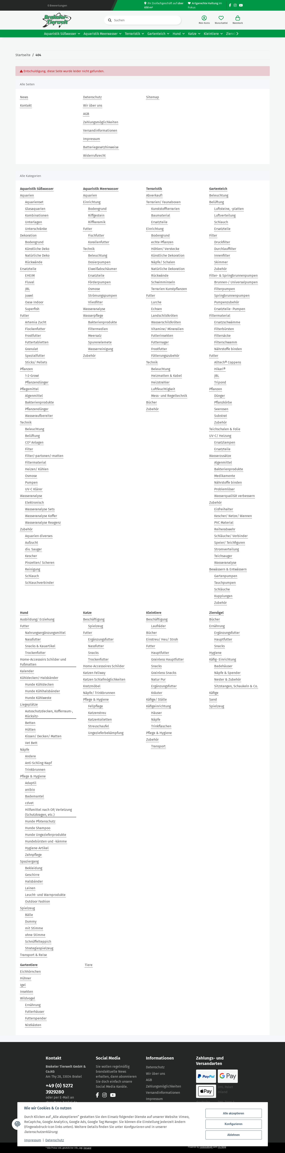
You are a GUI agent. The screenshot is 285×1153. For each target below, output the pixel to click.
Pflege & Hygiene (33, 776)
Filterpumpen (224, 289)
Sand (213, 699)
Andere (30, 756)
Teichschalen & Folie (224, 429)
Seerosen (221, 409)
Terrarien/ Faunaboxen (163, 202)
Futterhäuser (34, 1012)
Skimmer (221, 262)
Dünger (219, 396)
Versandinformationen (100, 130)
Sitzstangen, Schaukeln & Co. (236, 686)
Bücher (151, 402)
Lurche (156, 302)
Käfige (213, 693)
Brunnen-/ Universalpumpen (236, 282)
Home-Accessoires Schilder (103, 666)
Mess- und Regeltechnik (169, 396)
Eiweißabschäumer (102, 269)
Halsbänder (34, 881)
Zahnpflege (33, 855)
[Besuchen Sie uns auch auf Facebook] (230, 5)
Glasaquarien (35, 209)
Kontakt (26, 105)
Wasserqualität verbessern (234, 496)
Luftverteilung (225, 215)
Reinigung (32, 569)
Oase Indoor (34, 302)
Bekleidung (33, 868)
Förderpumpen (99, 282)
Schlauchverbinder (39, 583)
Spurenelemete (100, 342)
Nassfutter (33, 639)
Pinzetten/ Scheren (39, 563)
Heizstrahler (160, 382)
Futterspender (36, 1018)
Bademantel (34, 796)
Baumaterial (160, 215)
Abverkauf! (154, 195)
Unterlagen (33, 222)
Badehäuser (223, 666)
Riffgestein (96, 215)
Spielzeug (27, 908)
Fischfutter (96, 235)
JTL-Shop (222, 1147)
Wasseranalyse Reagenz (43, 523)
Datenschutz (92, 97)
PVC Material (223, 523)
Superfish (32, 309)
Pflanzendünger (36, 382)
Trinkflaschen (161, 726)
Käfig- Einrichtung (222, 659)
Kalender (27, 671)
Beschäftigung (93, 619)
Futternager (160, 342)
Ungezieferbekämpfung (105, 733)
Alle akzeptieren (233, 1113)
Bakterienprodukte (39, 402)
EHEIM (30, 276)
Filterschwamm (225, 342)
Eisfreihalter (223, 509)
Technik (26, 422)
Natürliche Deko (37, 255)
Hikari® (219, 369)
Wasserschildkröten (166, 322)
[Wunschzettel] (221, 20)
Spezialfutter (35, 356)
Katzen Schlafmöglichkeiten (104, 679)
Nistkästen (33, 1025)
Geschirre (32, 875)
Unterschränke (36, 229)
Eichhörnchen (30, 972)
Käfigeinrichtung (158, 706)
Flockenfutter (35, 329)
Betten (30, 723)
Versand (87, 1148)
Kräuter (156, 693)
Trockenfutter (35, 653)
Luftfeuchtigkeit (163, 389)
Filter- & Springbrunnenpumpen (233, 276)
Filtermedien (98, 329)
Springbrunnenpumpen (232, 296)
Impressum (91, 139)
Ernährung (217, 626)
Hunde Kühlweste (38, 698)
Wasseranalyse (31, 496)
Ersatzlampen (224, 442)
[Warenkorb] (238, 20)
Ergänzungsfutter (101, 639)
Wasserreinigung (100, 349)
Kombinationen (36, 215)
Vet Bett (31, 743)
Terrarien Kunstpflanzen (169, 289)
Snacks (93, 653)
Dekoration (28, 235)
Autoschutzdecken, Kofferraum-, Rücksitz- (49, 713)
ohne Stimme (35, 935)
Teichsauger (223, 556)
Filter (29, 449)
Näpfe (24, 750)
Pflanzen (26, 369)
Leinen (30, 888)
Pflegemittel (29, 389)
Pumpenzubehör (226, 302)
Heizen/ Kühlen (36, 469)
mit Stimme (34, 928)
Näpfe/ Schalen (163, 262)
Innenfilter (222, 255)
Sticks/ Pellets (36, 362)
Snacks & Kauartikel (40, 646)
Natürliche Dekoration (168, 269)
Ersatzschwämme (227, 322)
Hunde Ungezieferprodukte (45, 835)
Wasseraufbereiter (39, 416)
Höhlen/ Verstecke (165, 249)
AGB (86, 114)
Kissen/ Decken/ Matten (43, 736)
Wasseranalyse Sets (39, 509)
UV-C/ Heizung (220, 436)
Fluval (29, 282)
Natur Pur (158, 679)
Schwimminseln (163, 282)
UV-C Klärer (33, 489)
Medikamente (224, 476)
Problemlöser (224, 489)
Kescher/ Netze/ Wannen (233, 516)
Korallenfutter (98, 242)
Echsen (156, 309)
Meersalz (94, 336)
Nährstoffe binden (228, 349)
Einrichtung (91, 202)
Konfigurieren (233, 1124)
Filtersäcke (222, 336)
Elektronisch (34, 503)
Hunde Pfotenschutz (40, 821)
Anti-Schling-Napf (38, 763)
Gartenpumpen (225, 576)
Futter (24, 316)
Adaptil (30, 783)
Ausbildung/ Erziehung (37, 619)
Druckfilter (222, 242)
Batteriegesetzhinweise (101, 147)
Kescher (31, 556)
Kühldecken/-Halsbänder (39, 678)
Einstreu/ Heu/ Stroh (162, 639)
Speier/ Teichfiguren (229, 543)
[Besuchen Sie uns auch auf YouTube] (241, 5)
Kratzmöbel (91, 686)
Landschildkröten (164, 316)
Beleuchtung (34, 429)
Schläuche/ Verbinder (231, 536)
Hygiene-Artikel (37, 848)
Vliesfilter (95, 302)
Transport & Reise (33, 955)
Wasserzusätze (220, 456)
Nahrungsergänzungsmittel (45, 633)
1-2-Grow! (32, 376)
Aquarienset (34, 202)
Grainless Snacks (163, 673)
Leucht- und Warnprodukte (45, 895)
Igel (23, 985)
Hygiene (215, 653)
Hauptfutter (160, 653)
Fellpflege (95, 706)
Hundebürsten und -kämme (46, 841)
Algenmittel (34, 396)
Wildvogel (27, 998)
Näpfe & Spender (227, 673)
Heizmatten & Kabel (166, 376)
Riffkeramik (96, 222)
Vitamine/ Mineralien (167, 329)
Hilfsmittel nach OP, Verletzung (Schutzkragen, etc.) (48, 812)
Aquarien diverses (38, 536)
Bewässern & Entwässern (228, 569)
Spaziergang (29, 861)
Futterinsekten (162, 336)
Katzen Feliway (94, 673)
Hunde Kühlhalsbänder (42, 691)
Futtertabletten (36, 342)
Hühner (25, 978)
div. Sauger (33, 549)
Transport (158, 746)
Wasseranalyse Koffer (41, 516)
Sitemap (152, 97)
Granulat (31, 349)
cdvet (29, 803)
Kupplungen (223, 596)
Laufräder (158, 626)
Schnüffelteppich (38, 942)
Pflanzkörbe (223, 402)
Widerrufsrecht (94, 156)
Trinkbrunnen (35, 770)
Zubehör (26, 529)
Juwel (29, 296)
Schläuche (222, 589)
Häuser (156, 713)
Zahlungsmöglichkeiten (100, 122)
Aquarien (27, 195)
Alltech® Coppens (227, 362)
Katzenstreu (97, 713)
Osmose (31, 476)
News (24, 97)
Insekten (26, 992)
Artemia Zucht (35, 322)
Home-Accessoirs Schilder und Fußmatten (43, 661)
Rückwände (33, 262)
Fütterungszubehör (165, 356)
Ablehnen (233, 1135)
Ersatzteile (28, 269)
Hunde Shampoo (37, 828)
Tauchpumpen (225, 583)
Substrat (220, 416)
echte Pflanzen (162, 242)
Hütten (30, 730)
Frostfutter (33, 336)
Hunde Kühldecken (39, 684)
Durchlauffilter (225, 249)
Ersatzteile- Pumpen (229, 309)
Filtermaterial (35, 462)
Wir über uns (92, 105)
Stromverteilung (226, 549)
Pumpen (31, 482)
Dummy (31, 921)
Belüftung (32, 436)
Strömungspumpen (102, 296)
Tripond (220, 382)
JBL (27, 289)
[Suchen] (142, 20)
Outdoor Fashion (37, 901)
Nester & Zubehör (227, 679)
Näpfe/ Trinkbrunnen (99, 693)
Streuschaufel (98, 726)
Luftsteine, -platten (229, 209)
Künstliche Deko (37, 249)
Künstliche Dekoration (167, 255)
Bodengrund (34, 242)
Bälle (29, 915)
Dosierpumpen (99, 262)
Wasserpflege (93, 316)
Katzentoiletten (100, 720)
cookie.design (206, 1147)
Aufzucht (31, 543)
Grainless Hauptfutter (167, 659)
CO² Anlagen (34, 442)
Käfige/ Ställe (156, 699)
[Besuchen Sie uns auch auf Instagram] (235, 5)
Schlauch (32, 576)
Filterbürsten (224, 329)
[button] (204, 20)
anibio (30, 790)
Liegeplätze (29, 704)
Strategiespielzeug (39, 948)
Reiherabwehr (224, 529)
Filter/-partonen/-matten (44, 456)
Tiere (88, 965)
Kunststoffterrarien (165, 209)
